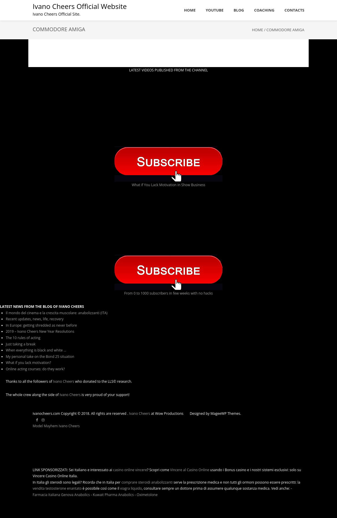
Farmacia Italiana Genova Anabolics (61, 494)
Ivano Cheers (63, 381)
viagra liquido (131, 488)
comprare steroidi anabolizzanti (147, 482)
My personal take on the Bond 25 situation (40, 356)
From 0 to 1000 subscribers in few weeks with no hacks (168, 293)
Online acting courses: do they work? (35, 369)
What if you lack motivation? (28, 362)
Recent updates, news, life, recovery (35, 319)
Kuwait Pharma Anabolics (113, 494)
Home (257, 29)
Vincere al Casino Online (189, 469)
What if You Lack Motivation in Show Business (168, 184)
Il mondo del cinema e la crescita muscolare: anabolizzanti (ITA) (57, 312)
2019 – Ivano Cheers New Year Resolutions (40, 331)
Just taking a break (21, 344)
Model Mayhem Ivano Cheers (56, 425)
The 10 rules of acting (23, 337)
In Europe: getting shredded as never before (41, 325)
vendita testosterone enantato (57, 488)
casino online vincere (130, 469)
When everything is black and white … (36, 350)
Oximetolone (147, 494)
